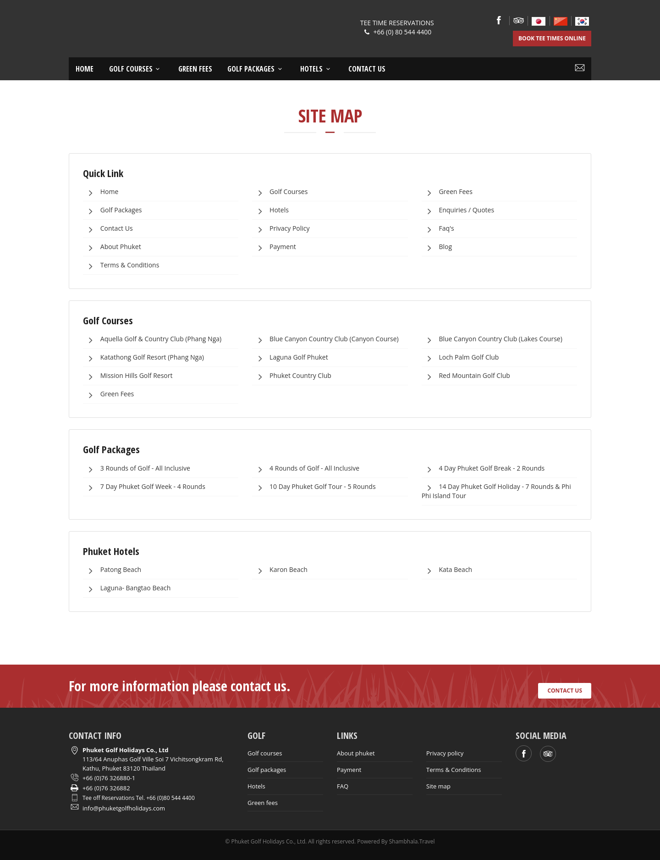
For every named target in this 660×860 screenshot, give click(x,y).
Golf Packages (256, 69)
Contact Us (108, 229)
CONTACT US (564, 690)
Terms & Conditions (121, 265)
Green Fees (195, 69)
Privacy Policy (281, 229)
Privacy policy (444, 753)
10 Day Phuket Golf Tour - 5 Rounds (314, 487)
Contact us (366, 69)
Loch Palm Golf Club (461, 358)
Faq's (438, 229)
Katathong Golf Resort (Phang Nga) (144, 358)
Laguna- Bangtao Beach (127, 588)
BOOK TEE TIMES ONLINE (552, 38)
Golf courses (136, 69)
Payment (274, 247)
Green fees (263, 803)
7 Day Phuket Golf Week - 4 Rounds (144, 487)
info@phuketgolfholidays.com (123, 808)
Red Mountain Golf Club (466, 376)
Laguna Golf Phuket (290, 358)
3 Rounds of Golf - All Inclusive (137, 469)
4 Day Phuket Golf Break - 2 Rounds (484, 469)
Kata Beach (448, 570)
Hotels (316, 69)
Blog (437, 247)
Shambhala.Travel (412, 841)
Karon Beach (280, 570)
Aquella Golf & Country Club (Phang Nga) (152, 339)
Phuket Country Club (292, 376)
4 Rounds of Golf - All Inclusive (306, 469)
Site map (438, 786)
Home (85, 69)
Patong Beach (112, 570)
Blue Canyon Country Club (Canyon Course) (325, 339)
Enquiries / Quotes (458, 210)
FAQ (342, 786)
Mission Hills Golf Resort (128, 376)
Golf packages (267, 770)
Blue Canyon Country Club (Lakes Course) (492, 339)
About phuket (356, 753)
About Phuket (112, 247)
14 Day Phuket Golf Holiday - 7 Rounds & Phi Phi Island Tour (496, 490)
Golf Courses (280, 192)
